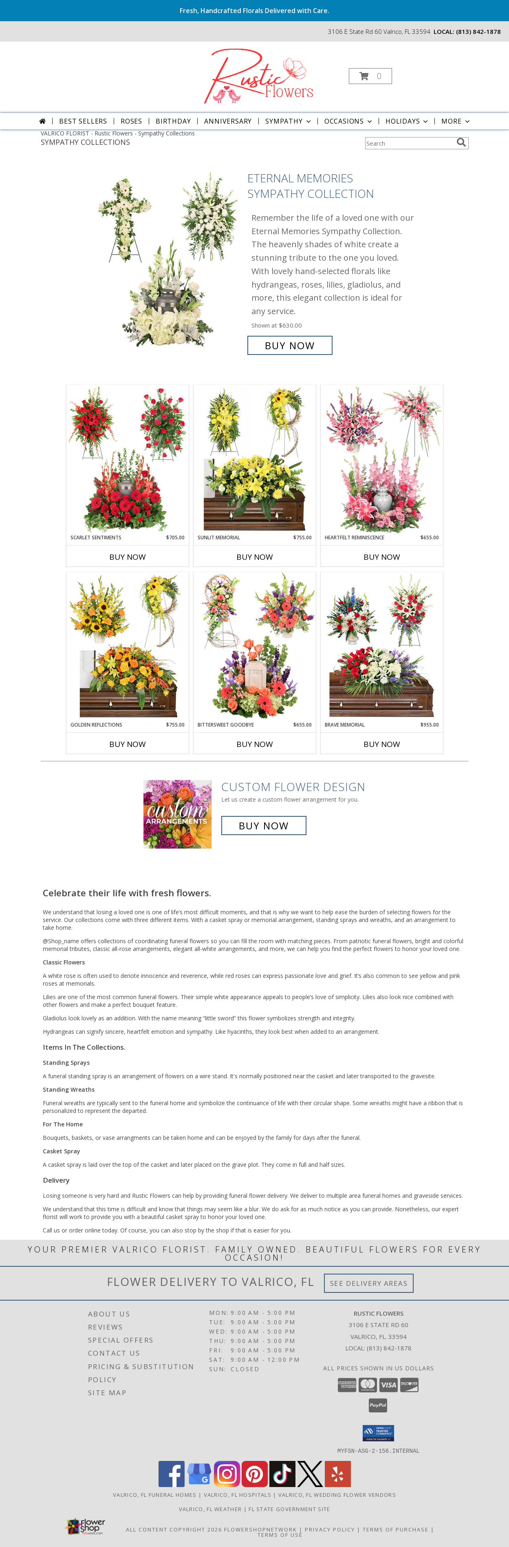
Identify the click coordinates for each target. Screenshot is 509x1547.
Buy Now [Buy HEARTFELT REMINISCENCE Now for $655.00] (382, 557)
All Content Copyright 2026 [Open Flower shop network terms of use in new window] (174, 1529)
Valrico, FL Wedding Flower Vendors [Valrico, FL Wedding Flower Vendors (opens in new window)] (337, 1494)
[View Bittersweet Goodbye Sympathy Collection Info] (255, 646)
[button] (370, 76)
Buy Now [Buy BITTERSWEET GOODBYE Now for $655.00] (254, 744)
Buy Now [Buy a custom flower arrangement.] (264, 825)
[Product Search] (409, 143)
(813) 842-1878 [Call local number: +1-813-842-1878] (478, 31)
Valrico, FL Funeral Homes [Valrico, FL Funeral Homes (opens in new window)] (155, 1494)
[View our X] (310, 1484)
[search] (461, 142)
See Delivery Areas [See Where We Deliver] (369, 1283)
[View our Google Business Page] (199, 1484)
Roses (131, 121)
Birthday (173, 121)
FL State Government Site (289, 1508)
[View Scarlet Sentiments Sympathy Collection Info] (127, 459)
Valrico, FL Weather (210, 1508)
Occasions (349, 121)
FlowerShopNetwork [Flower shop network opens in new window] (260, 1529)
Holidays (408, 121)
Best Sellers (83, 121)
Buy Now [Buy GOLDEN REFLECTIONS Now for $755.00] (127, 744)
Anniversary (228, 121)
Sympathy (288, 121)
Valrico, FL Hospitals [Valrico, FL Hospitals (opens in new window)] (237, 1494)
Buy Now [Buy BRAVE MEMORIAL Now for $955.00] (382, 744)
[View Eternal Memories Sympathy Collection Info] (168, 262)
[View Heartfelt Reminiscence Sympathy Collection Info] (382, 459)
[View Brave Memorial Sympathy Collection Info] (382, 646)
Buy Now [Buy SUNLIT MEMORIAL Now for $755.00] (254, 557)
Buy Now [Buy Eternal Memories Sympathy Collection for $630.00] (290, 345)
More (456, 121)
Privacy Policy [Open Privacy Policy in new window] (330, 1529)
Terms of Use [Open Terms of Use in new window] (280, 1534)
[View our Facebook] (172, 1484)
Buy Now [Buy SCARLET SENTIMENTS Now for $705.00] (127, 557)
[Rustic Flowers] (254, 74)
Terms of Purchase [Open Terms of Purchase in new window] (396, 1529)
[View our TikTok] (282, 1484)
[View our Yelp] (338, 1484)
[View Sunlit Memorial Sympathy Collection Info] (255, 459)
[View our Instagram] (227, 1484)
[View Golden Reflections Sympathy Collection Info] (127, 646)
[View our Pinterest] (255, 1484)
